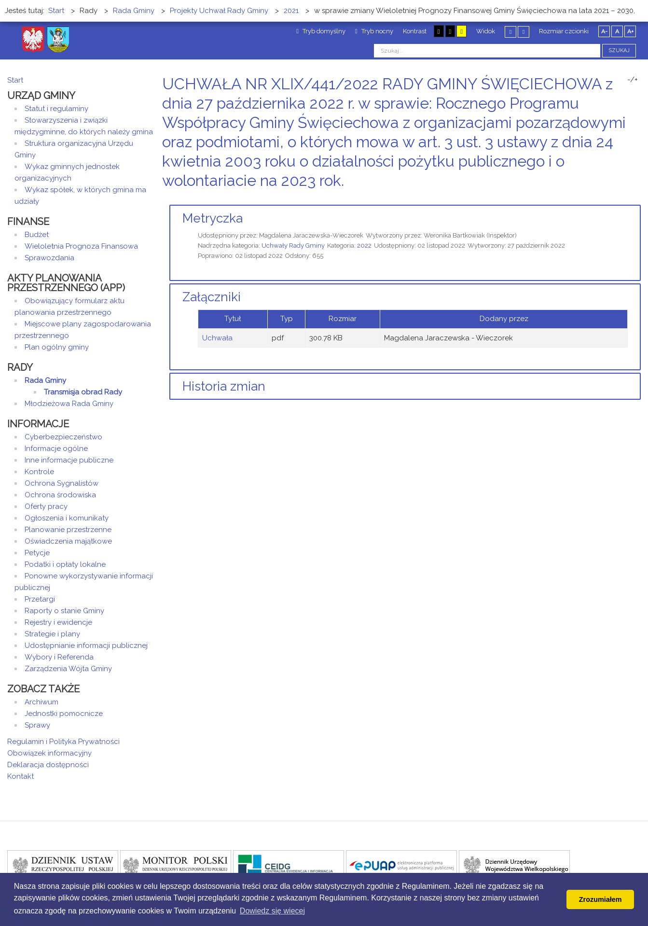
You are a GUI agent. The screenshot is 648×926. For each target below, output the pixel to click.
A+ (630, 31)
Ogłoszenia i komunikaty (67, 518)
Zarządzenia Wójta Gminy (68, 668)
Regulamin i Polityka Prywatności (63, 741)
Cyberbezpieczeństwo (63, 437)
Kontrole (39, 471)
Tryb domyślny (320, 31)
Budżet (37, 234)
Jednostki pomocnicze (64, 713)
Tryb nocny (374, 31)
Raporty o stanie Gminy (64, 610)
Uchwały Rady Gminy (293, 245)
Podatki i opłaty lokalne (65, 564)
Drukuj (626, 198)
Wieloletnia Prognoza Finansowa (81, 246)
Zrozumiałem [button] (600, 899)
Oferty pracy (46, 506)
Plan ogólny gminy (57, 347)
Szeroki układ (523, 31)
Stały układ (510, 31)
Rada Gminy (45, 380)
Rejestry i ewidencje (58, 622)
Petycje (37, 552)
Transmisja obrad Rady (83, 392)
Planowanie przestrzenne (68, 529)
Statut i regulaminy (56, 108)
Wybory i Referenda (59, 657)
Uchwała (217, 338)
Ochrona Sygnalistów (61, 483)
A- (604, 31)
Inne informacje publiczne (69, 460)
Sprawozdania (49, 257)
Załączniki (211, 297)
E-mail (637, 198)
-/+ (632, 79)
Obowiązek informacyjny (49, 753)
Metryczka (212, 218)
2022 (364, 245)
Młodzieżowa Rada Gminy (69, 403)
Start (15, 80)
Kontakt (20, 776)
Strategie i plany (52, 634)
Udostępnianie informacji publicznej (86, 645)
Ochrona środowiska (60, 495)
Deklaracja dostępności (48, 764)
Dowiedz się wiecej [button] (272, 911)
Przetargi (40, 599)
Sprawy (37, 725)
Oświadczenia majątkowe (68, 541)
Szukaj (619, 50)
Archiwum (41, 702)
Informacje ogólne (56, 448)
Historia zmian (223, 386)
